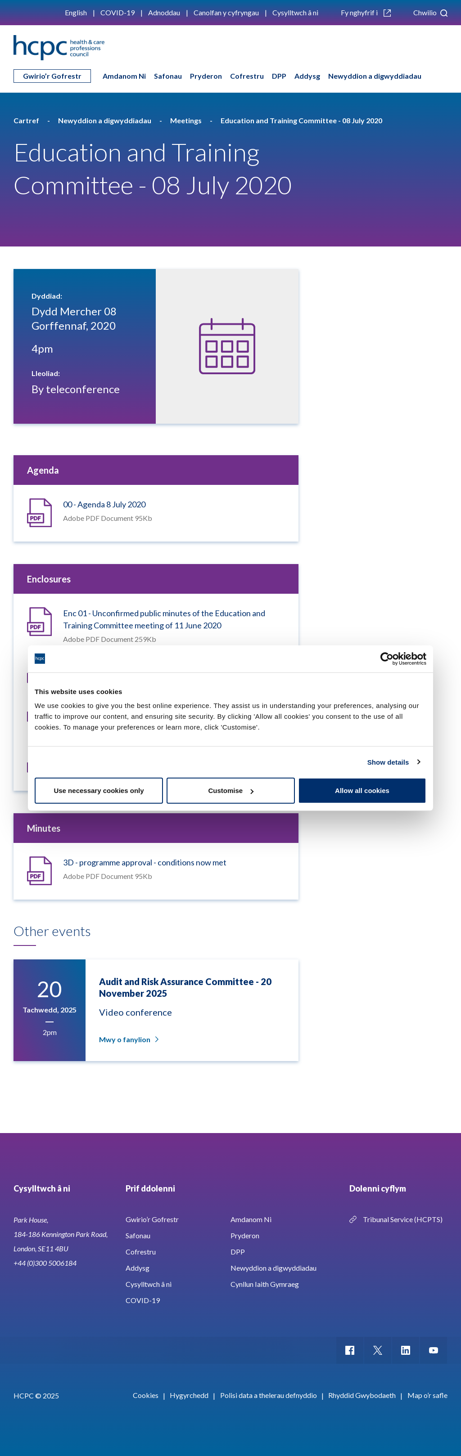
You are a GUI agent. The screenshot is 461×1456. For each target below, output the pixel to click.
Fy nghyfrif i (366, 12)
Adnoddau (164, 12)
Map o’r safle (427, 1395)
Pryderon (206, 76)
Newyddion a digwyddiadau (374, 76)
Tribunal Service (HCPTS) (403, 1219)
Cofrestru (247, 76)
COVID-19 (117, 12)
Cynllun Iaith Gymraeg (264, 1284)
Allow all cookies (362, 790)
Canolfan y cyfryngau (226, 12)
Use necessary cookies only (99, 790)
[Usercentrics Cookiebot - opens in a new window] (387, 658)
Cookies (145, 1395)
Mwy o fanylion (128, 1039)
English (76, 12)
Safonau (168, 76)
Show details (388, 762)
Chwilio (430, 12)
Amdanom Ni (124, 76)
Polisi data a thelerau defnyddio (268, 1395)
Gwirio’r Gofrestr (52, 76)
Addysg (307, 76)
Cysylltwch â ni (295, 12)
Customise (230, 790)
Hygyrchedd (189, 1395)
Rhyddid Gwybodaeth (362, 1395)
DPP (279, 76)
